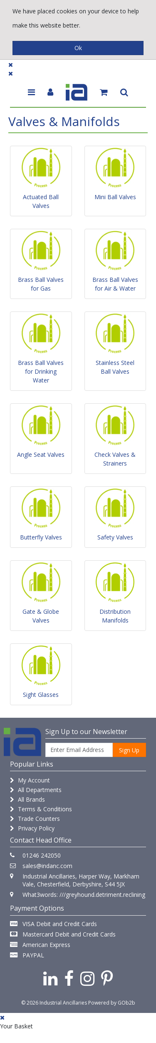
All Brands (27, 799)
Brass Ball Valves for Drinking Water (41, 371)
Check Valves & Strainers (115, 459)
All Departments (36, 790)
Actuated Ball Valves (41, 201)
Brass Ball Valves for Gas (41, 284)
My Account (30, 780)
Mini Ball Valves (115, 197)
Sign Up (129, 750)
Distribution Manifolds (115, 616)
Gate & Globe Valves (40, 616)
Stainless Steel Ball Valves (115, 367)
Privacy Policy (32, 828)
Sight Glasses (41, 695)
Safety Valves (115, 537)
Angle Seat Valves (40, 454)
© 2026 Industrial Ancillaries (54, 1002)
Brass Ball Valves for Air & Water (115, 284)
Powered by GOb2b (111, 1002)
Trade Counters (35, 819)
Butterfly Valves (41, 537)
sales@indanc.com (47, 866)
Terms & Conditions (41, 809)
